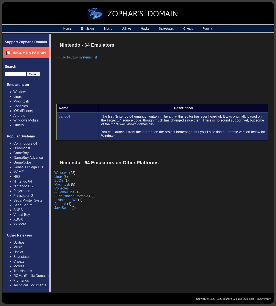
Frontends (21, 280)
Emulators (87, 28)
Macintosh (21, 101)
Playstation (21, 191)
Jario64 (64, 116)
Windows (20, 92)
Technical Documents (29, 285)
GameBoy (21, 153)
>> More (19, 224)
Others (18, 125)
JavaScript (62, 208)
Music (108, 28)
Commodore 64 (25, 143)
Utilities (126, 28)
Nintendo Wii (67, 200)
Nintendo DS (23, 186)
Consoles (20, 106)
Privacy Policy (263, 299)
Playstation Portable (73, 196)
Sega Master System (29, 200)
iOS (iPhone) (23, 111)
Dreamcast (21, 148)
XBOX (18, 219)
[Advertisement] (231, 70)
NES (16, 176)
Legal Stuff (248, 299)
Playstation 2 (23, 195)
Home (67, 28)
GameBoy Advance (28, 157)
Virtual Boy (21, 214)
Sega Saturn (23, 205)
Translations (22, 271)
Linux (17, 96)
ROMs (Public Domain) (31, 276)
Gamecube (66, 192)
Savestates (166, 28)
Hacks (145, 28)
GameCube (22, 162)
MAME (18, 172)
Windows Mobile (25, 120)
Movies (18, 266)
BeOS (59, 180)
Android (19, 115)
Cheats (188, 28)
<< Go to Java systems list (76, 57)
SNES (18, 210)
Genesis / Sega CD (28, 167)
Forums (207, 28)
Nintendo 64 (22, 181)
